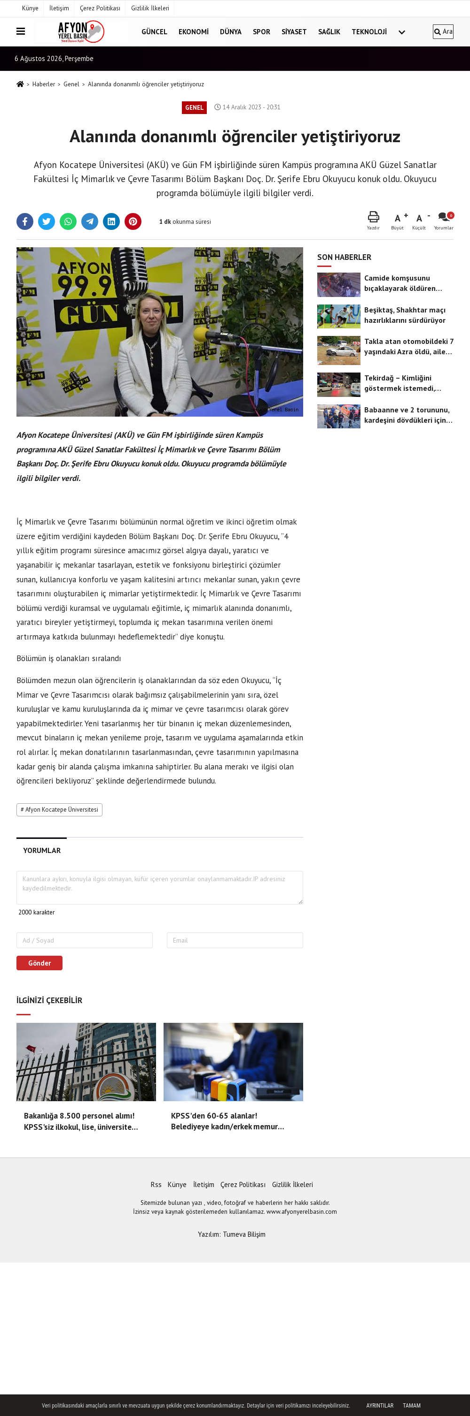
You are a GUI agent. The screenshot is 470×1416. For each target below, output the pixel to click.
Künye (30, 8)
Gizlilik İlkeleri (150, 8)
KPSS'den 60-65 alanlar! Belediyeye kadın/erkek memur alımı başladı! (224, 1122)
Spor (261, 31)
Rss (156, 1184)
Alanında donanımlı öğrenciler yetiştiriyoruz (146, 84)
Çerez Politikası (100, 8)
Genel (71, 84)
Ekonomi (194, 31)
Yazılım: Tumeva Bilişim (232, 1234)
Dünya (231, 31)
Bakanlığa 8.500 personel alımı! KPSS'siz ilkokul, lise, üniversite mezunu (79, 1122)
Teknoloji (369, 31)
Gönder (39, 963)
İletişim (59, 8)
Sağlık (329, 31)
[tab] (41, 850)
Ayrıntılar (380, 1405)
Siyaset (294, 31)
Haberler (43, 84)
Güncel (154, 31)
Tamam (412, 1405)
